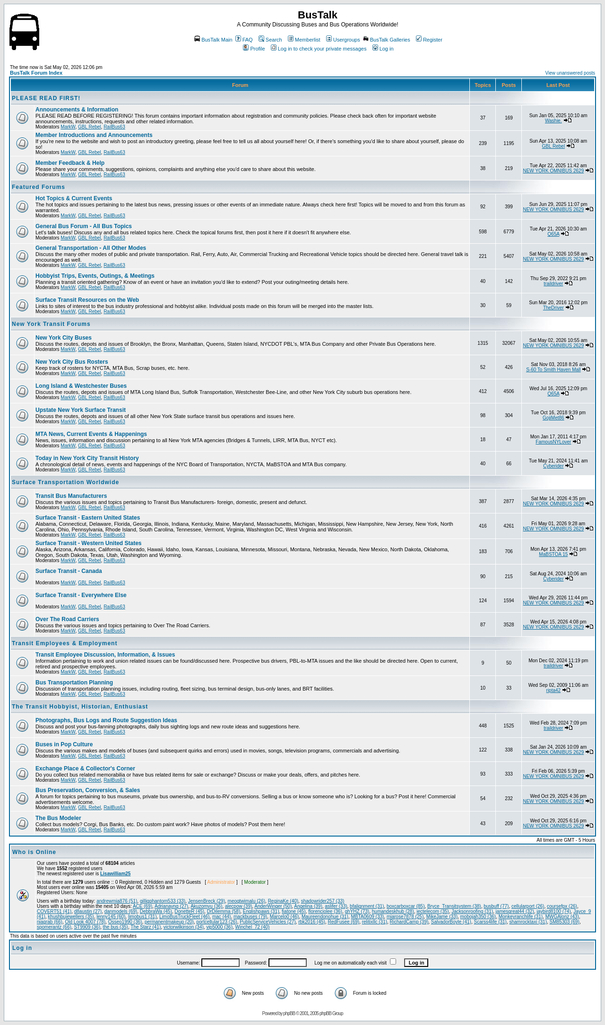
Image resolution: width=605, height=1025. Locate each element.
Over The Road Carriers (67, 619)
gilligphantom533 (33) (162, 901)
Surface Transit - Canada (68, 571)
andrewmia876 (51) (116, 901)
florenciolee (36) (325, 911)
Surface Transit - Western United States (88, 543)
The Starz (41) (145, 927)
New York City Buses (63, 337)
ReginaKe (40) (283, 901)
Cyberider (553, 466)
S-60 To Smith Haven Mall (553, 369)
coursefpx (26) (562, 906)
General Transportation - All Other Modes (90, 248)
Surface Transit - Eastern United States (87, 517)
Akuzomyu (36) (206, 906)
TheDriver (553, 307)
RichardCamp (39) (409, 921)
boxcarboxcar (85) (406, 906)
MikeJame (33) (442, 916)
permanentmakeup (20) (169, 921)
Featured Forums (38, 187)
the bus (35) (115, 927)
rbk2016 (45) (311, 921)
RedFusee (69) (343, 921)
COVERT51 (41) (54, 911)
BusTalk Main (213, 40)
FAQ (244, 40)
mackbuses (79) (250, 916)
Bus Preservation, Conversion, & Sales (87, 790)
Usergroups (343, 40)
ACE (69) (142, 906)
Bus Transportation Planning (74, 682)
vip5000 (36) (219, 927)
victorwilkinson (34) (184, 927)
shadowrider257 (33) (323, 901)
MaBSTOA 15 (553, 554)
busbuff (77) (496, 906)
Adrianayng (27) (171, 906)
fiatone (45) (294, 911)
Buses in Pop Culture (64, 744)
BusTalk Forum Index (36, 73)
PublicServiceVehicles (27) (267, 921)
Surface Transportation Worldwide (65, 482)
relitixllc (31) (374, 921)
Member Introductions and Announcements (94, 135)
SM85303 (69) (564, 921)
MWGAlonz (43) (562, 916)
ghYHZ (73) (357, 911)
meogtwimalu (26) (246, 901)
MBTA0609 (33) (367, 916)
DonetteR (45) (189, 911)
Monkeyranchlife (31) (521, 916)
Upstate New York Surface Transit (80, 410)
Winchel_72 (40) (252, 927)
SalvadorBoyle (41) (451, 921)
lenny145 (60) (110, 916)
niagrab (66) (49, 921)
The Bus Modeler (58, 818)
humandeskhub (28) (393, 911)
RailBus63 (114, 126)
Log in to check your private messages (319, 48)
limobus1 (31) (142, 916)
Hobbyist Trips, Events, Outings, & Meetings (95, 276)
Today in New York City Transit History (87, 458)
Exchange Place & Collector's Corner (85, 768)
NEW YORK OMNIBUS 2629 (553, 170)
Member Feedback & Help (69, 163)
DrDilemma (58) (224, 911)
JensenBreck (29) (206, 901)
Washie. (553, 120)
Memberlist (304, 40)
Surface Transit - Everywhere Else (81, 595)
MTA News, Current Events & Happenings (91, 434)
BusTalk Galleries (386, 40)
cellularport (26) (527, 906)
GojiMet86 (553, 417)
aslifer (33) (336, 906)
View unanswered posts (570, 73)
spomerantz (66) (54, 927)
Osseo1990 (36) (125, 921)
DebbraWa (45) (156, 911)
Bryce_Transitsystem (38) (454, 906)
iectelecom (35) (432, 911)
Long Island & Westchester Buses (81, 386)
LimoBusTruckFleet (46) (184, 916)
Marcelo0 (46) (284, 916)
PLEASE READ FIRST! (46, 98)
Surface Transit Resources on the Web (87, 300)
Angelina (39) (308, 906)
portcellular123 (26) (216, 921)
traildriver (553, 283)
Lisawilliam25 (115, 873)
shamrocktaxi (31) (528, 921)
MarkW (67, 126)
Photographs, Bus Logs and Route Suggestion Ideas (106, 720)
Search (270, 40)
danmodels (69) (120, 911)
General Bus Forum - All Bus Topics (83, 226)
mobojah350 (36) (478, 916)
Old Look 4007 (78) (85, 921)
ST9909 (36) (87, 927)
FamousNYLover (553, 441)
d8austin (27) (88, 911)
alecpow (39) (238, 906)
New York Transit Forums (51, 324)
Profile (254, 48)
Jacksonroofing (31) (472, 911)
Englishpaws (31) (261, 911)
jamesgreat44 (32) (515, 911)
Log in (383, 48)
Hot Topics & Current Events (73, 198)
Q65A (553, 234)
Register (429, 40)
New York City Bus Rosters (71, 362)
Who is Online (34, 852)
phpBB (289, 1013)
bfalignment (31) (367, 906)
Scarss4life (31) (490, 921)
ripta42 (553, 690)
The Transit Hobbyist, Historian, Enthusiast (80, 706)
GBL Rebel (89, 126)
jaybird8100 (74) (553, 911)
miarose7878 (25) (405, 916)
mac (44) (221, 916)
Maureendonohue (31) (325, 916)
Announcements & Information (76, 109)
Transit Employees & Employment (64, 643)
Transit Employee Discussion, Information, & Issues (105, 654)
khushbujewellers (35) (71, 916)
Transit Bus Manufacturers (71, 496)
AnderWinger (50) (273, 906)
